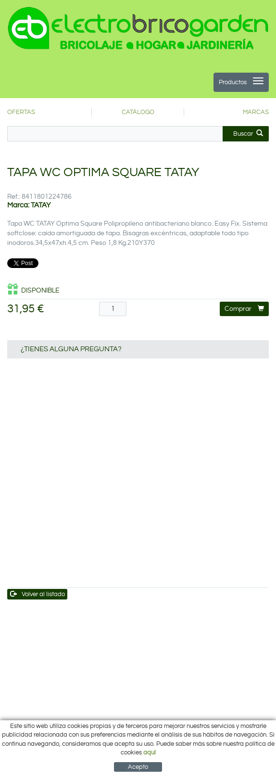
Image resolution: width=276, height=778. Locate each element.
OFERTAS (21, 112)
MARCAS (256, 112)
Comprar (244, 308)
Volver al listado (38, 594)
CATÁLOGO (138, 112)
